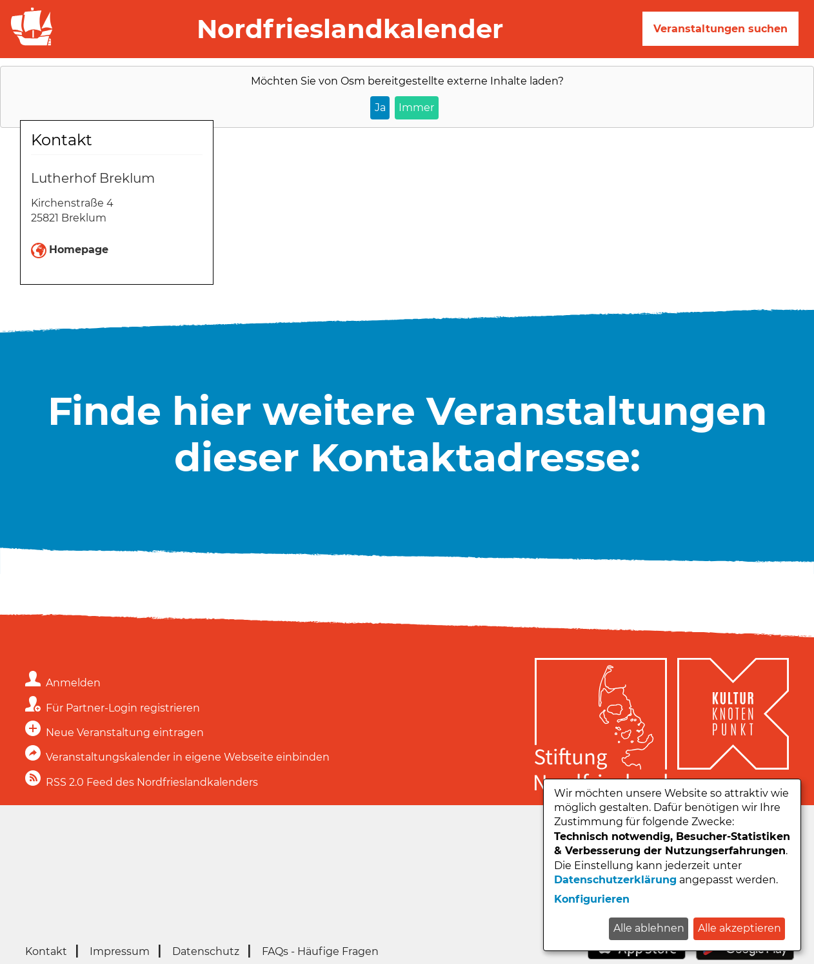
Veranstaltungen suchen (720, 29)
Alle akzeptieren (739, 928)
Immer (416, 107)
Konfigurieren (592, 899)
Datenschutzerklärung (615, 880)
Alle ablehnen (648, 928)
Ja (380, 107)
